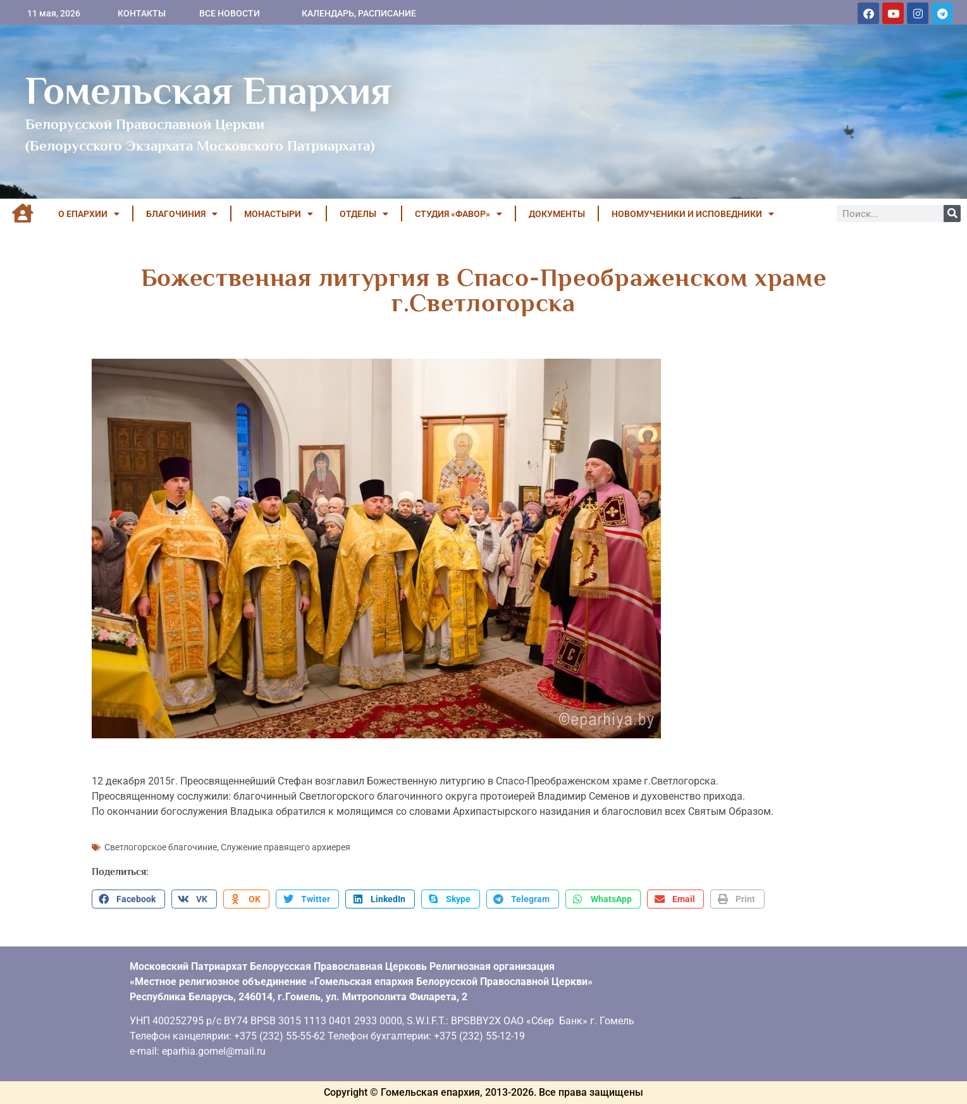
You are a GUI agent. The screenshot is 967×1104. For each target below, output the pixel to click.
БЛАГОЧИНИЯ (182, 214)
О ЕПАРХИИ (89, 214)
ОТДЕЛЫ (364, 214)
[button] (128, 899)
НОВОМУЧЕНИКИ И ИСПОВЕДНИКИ (693, 214)
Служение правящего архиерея (285, 847)
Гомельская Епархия (208, 90)
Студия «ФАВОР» (458, 214)
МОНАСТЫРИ (278, 214)
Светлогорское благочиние (160, 847)
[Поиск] (952, 213)
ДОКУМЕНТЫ (557, 214)
